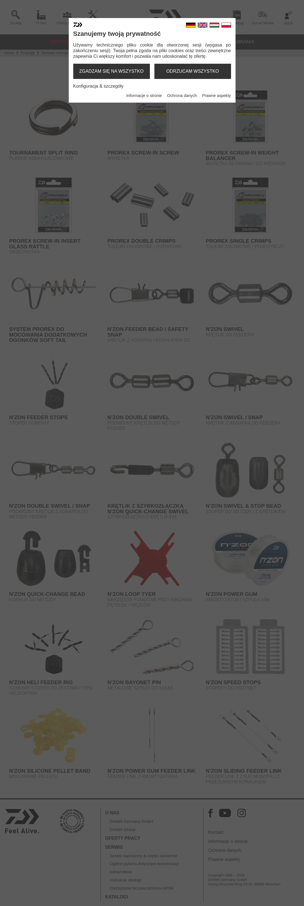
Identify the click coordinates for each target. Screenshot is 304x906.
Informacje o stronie (144, 95)
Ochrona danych (182, 95)
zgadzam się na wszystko (111, 71)
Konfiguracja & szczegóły (98, 86)
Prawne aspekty (216, 95)
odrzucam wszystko (192, 71)
